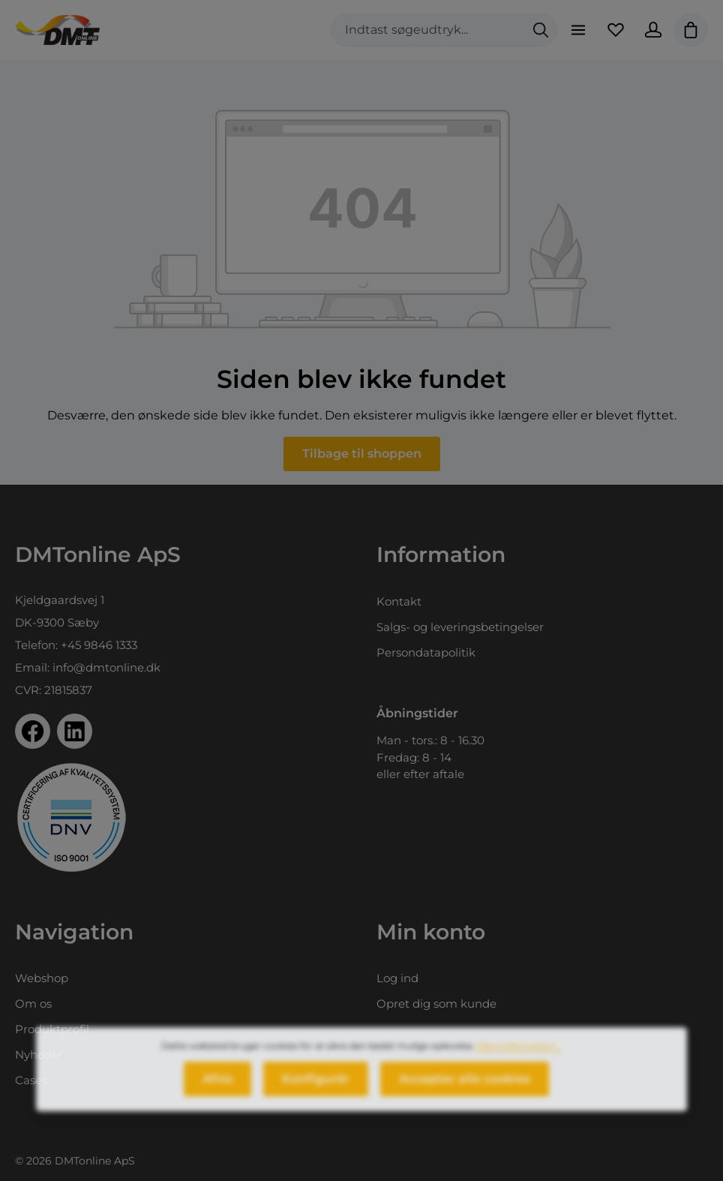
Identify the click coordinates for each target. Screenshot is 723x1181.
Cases (31, 1080)
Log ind (397, 978)
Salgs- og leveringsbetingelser (460, 627)
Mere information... (519, 1054)
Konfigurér (316, 1087)
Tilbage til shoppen (362, 453)
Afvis (217, 1087)
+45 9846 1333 (99, 645)
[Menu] (578, 30)
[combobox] (427, 30)
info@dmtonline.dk (106, 667)
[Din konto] (653, 30)
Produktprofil (52, 1029)
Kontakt (399, 601)
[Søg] (541, 30)
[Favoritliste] (615, 30)
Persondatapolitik (426, 652)
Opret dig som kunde (436, 1003)
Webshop (41, 978)
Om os (33, 1003)
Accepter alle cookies (464, 1087)
